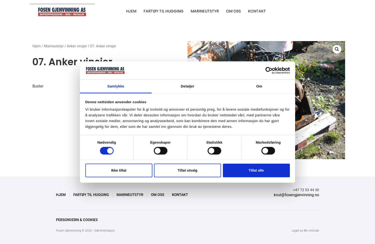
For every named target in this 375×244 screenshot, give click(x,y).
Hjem (36, 46)
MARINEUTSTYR (205, 11)
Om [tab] (259, 86)
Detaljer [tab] (187, 86)
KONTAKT (257, 11)
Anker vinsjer (77, 46)
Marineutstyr (54, 46)
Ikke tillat (118, 170)
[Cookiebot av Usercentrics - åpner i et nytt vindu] (269, 70)
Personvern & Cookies (77, 220)
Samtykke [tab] (115, 86)
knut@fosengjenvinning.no (296, 195)
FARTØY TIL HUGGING (163, 11)
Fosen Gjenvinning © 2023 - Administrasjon (85, 230)
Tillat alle (256, 170)
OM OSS (233, 11)
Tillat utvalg (187, 170)
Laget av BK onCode (305, 230)
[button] (337, 49)
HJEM (131, 11)
